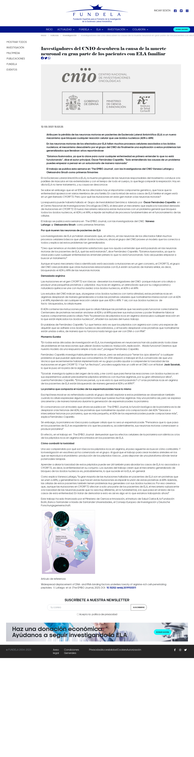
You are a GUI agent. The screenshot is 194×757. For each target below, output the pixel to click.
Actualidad (64, 29)
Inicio (49, 29)
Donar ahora (162, 632)
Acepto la (98, 614)
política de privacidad (104, 614)
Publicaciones (16, 58)
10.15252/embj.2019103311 (121, 587)
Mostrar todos (17, 42)
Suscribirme (139, 607)
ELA (98, 29)
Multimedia (13, 53)
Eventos (12, 69)
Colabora (139, 29)
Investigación (117, 29)
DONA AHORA (182, 29)
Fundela (12, 64)
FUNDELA (84, 29)
